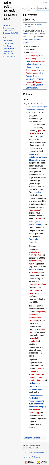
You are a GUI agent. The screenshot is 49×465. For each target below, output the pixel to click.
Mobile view (36, 457)
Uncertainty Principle (34, 79)
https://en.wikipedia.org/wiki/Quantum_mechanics (36, 109)
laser (34, 383)
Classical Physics (33, 67)
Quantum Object (38, 61)
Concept (36, 438)
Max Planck (39, 255)
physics (41, 136)
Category (27, 438)
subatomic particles (37, 157)
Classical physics (36, 160)
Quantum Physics (32, 31)
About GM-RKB (39, 452)
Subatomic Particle (33, 64)
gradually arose (36, 252)
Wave (35, 73)
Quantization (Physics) (35, 70)
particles (37, 219)
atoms (25, 40)
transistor (33, 386)
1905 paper (34, 273)
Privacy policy (27, 452)
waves (31, 222)
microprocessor (36, 395)
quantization (35, 210)
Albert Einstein (35, 270)
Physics (26, 34)
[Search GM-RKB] (43, 8)
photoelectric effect (37, 284)
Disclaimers (26, 457)
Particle (29, 73)
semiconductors (36, 389)
